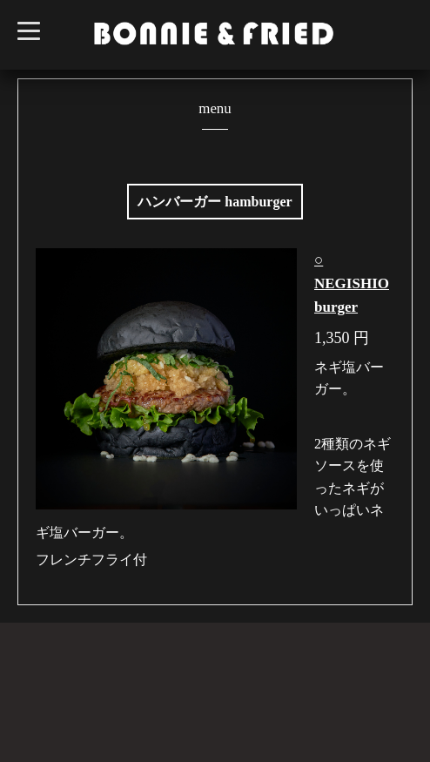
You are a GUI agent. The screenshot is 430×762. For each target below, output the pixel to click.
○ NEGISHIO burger (351, 283)
